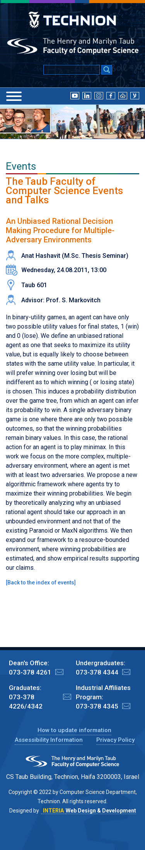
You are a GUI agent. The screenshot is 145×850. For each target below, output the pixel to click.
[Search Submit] (106, 70)
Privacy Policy (115, 739)
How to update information (74, 730)
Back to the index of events (40, 582)
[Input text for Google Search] (71, 70)
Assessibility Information (49, 739)
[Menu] (14, 96)
